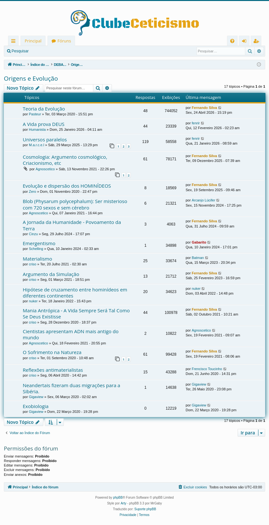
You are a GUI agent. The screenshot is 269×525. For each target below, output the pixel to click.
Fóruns (64, 41)
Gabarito (199, 242)
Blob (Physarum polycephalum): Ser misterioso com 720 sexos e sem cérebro (75, 204)
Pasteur (35, 114)
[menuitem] (232, 41)
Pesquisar (20, 51)
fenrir (196, 123)
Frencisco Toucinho (207, 369)
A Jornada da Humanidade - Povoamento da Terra (72, 225)
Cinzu (33, 234)
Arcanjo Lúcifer (203, 200)
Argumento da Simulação (51, 274)
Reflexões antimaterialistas (53, 370)
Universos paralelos (45, 139)
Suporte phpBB (145, 509)
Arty (123, 503)
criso (32, 264)
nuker (33, 301)
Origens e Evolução (31, 78)
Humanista (37, 129)
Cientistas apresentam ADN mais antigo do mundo (71, 334)
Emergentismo (39, 243)
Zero (32, 191)
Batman (198, 258)
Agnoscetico (45, 169)
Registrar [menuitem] (257, 42)
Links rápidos (14, 42)
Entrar (43, 51)
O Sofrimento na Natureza (52, 352)
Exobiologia (35, 406)
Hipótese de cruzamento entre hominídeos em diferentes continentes (75, 292)
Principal (33, 41)
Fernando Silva (204, 108)
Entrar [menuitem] (245, 42)
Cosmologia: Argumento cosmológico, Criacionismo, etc (65, 160)
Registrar (66, 51)
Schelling (36, 249)
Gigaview (36, 397)
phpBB (118, 497)
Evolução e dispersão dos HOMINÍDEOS (67, 185)
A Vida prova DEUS (43, 124)
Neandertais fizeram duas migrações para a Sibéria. (71, 388)
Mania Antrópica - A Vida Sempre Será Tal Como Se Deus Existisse (76, 313)
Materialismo (37, 258)
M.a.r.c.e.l (36, 145)
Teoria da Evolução (44, 108)
